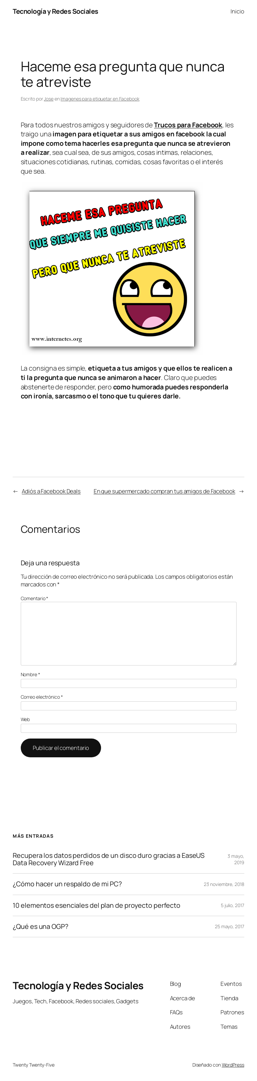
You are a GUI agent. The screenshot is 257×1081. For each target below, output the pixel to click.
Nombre (30, 674)
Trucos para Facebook (188, 124)
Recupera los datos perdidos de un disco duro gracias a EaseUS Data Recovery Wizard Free (108, 859)
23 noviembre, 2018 (224, 884)
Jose (49, 99)
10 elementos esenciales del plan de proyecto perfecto (96, 905)
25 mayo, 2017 (229, 926)
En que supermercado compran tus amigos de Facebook (164, 491)
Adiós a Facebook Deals (51, 491)
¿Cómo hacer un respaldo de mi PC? (67, 884)
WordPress (233, 1065)
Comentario (35, 598)
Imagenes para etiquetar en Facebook (100, 99)
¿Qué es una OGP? (40, 926)
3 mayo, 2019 (236, 859)
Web (25, 719)
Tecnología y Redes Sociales (55, 11)
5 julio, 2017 (232, 905)
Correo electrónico (42, 697)
